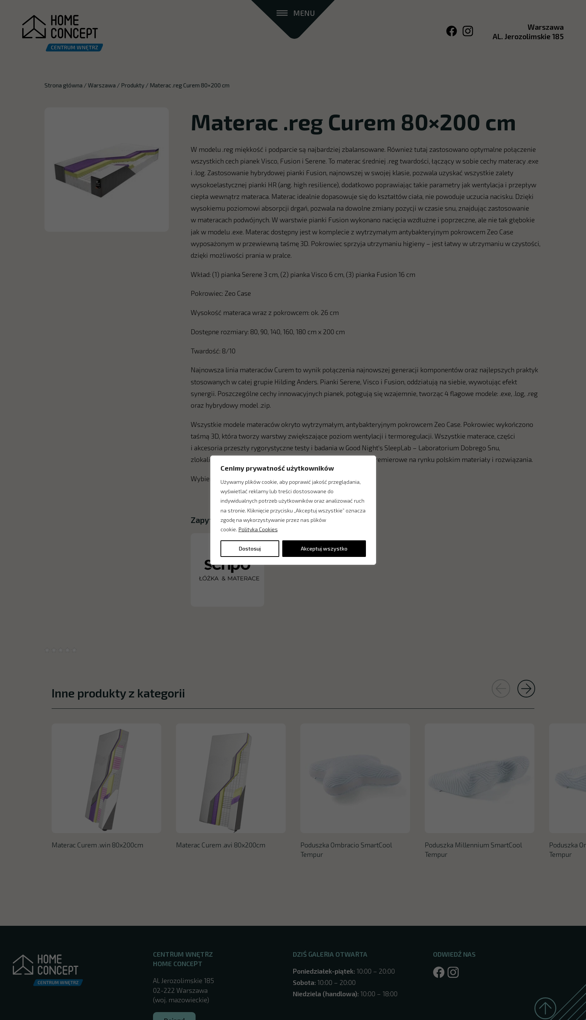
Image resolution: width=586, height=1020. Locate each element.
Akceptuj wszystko (324, 548)
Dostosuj (250, 548)
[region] (293, 509)
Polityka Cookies (258, 529)
